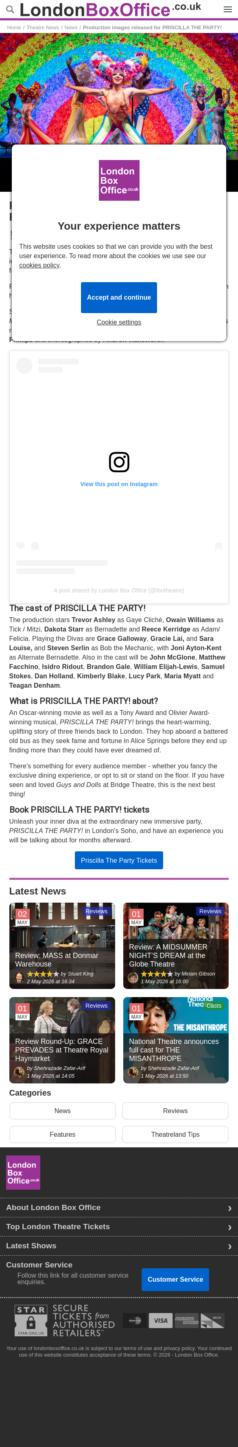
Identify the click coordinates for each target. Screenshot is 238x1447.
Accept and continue (119, 297)
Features (62, 1134)
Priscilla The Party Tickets (119, 860)
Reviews (175, 1110)
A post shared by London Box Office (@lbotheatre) (119, 590)
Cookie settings (119, 322)
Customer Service (175, 1279)
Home (14, 27)
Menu (226, 5)
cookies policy (39, 265)
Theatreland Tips (175, 1134)
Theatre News (42, 27)
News (70, 27)
